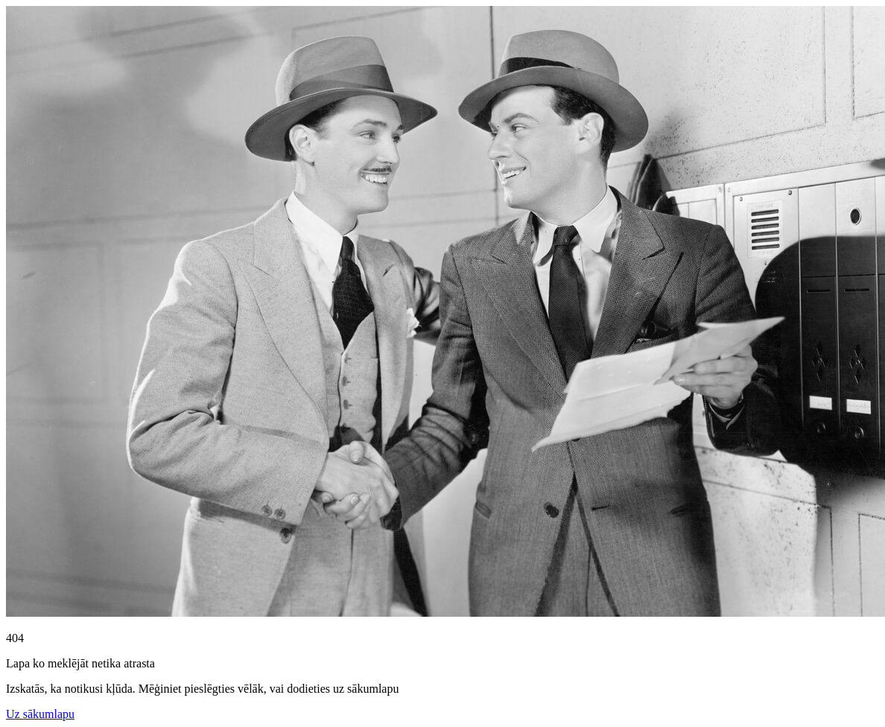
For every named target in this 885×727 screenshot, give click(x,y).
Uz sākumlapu (40, 714)
